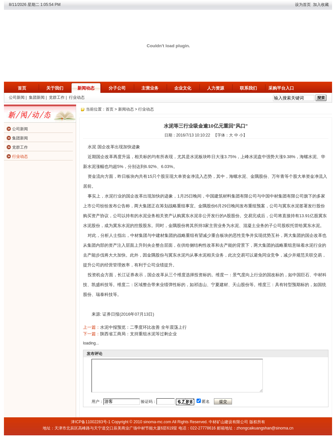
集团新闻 (37, 97)
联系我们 (248, 88)
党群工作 (57, 97)
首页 (22, 88)
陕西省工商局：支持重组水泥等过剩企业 (138, 333)
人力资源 (215, 88)
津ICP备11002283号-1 (90, 422)
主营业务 (149, 88)
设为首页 (303, 4)
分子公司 (117, 88)
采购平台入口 (281, 88)
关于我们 (54, 88)
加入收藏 (321, 4)
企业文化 (182, 88)
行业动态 (77, 97)
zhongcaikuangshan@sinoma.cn (265, 428)
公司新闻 (17, 97)
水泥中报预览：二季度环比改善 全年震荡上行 (143, 327)
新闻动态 (85, 88)
